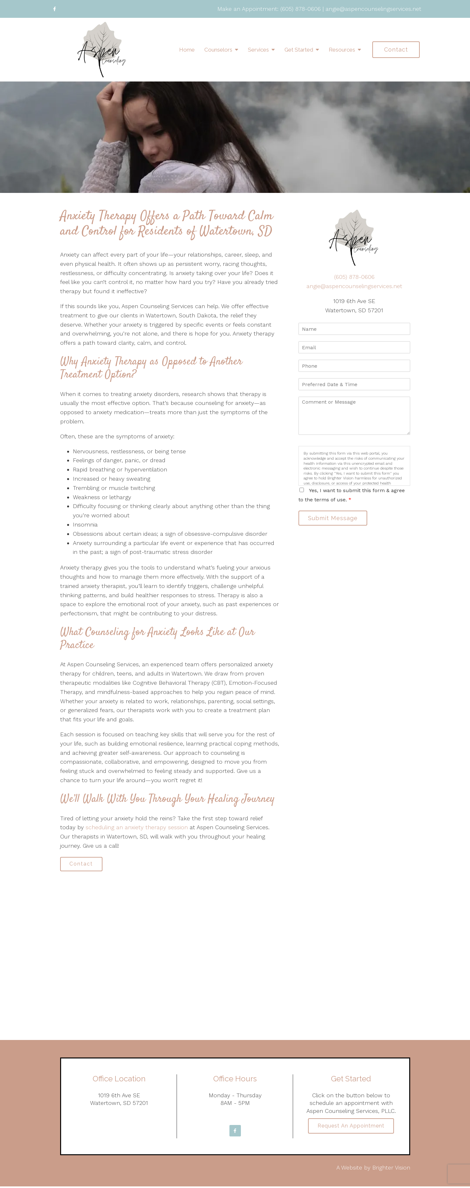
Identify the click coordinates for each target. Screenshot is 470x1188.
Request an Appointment (351, 1128)
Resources (342, 49)
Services (258, 49)
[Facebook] (54, 9)
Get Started (298, 49)
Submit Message (335, 518)
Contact (396, 49)
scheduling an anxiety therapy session (137, 827)
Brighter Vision (391, 1168)
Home (187, 49)
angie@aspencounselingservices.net (373, 8)
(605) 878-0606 (300, 8)
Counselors (218, 49)
